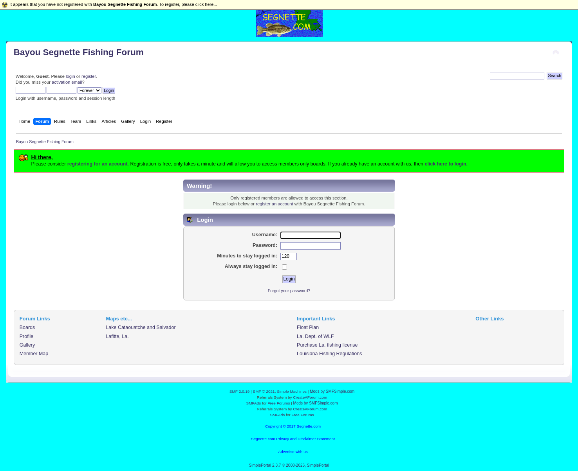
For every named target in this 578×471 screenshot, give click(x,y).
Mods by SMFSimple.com (332, 391)
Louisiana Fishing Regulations (329, 353)
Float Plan (308, 327)
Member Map (34, 353)
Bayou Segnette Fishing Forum (79, 52)
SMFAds (253, 403)
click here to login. (446, 164)
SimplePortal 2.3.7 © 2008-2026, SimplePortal (289, 465)
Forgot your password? (289, 290)
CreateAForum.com (310, 397)
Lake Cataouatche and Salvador (140, 327)
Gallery (27, 345)
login (70, 76)
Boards (27, 327)
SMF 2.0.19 (239, 391)
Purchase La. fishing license (327, 345)
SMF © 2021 (264, 391)
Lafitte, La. (117, 336)
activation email (67, 82)
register (88, 76)
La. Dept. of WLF (315, 336)
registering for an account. (98, 164)
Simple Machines (292, 391)
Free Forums (278, 403)
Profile (26, 336)
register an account (274, 203)
